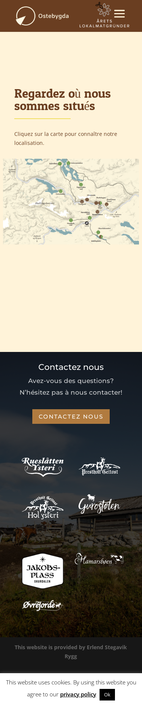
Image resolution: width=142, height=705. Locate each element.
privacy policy (78, 694)
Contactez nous (71, 416)
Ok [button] (107, 694)
